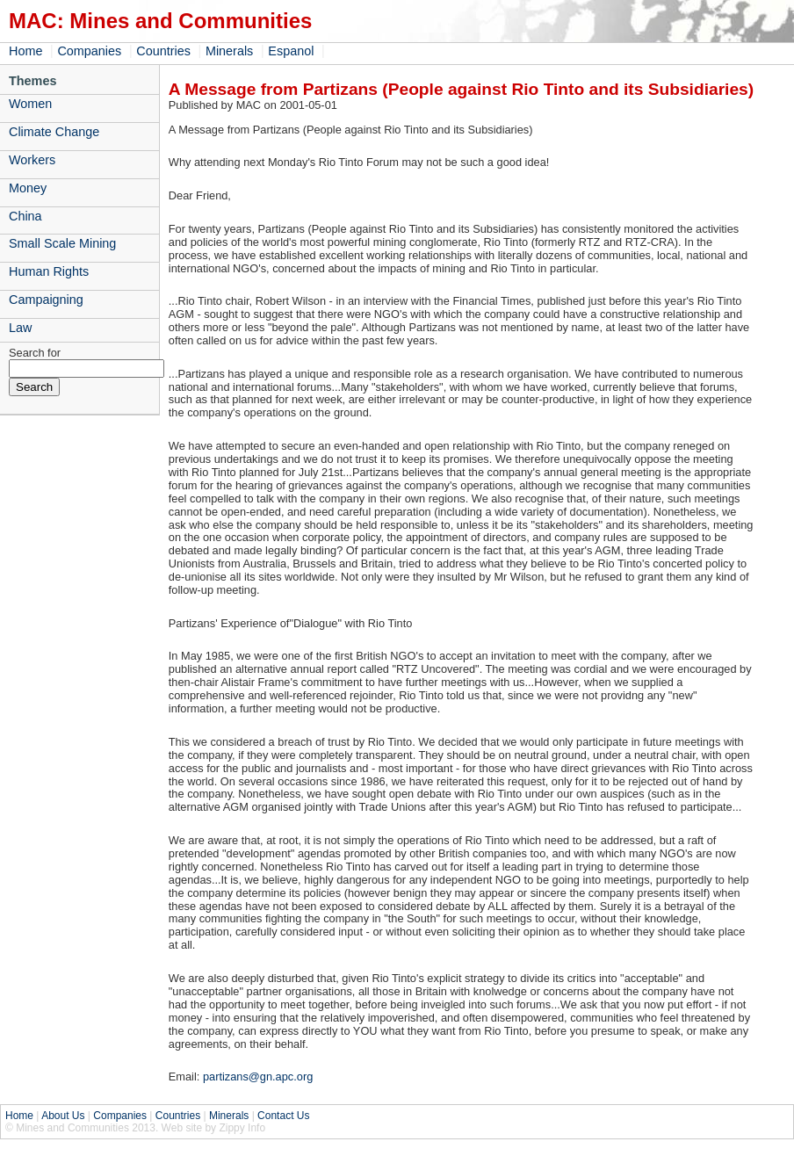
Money (28, 188)
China (25, 216)
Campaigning (46, 300)
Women (30, 104)
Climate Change (54, 132)
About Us (62, 1115)
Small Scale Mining (62, 243)
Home (25, 51)
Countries (163, 51)
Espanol (291, 51)
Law (20, 328)
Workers (32, 160)
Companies (89, 51)
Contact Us (283, 1115)
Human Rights (49, 271)
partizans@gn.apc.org (258, 1076)
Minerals (229, 51)
